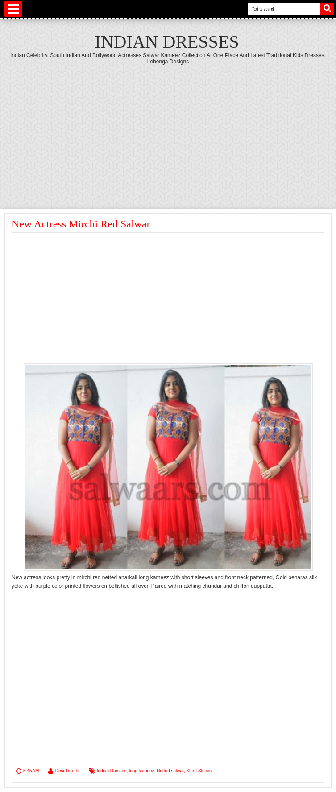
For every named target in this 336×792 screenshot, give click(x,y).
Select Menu (13, 9)
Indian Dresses (167, 42)
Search (327, 9)
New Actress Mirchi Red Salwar (81, 224)
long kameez (141, 770)
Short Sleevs (199, 770)
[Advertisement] (168, 131)
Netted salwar (170, 770)
